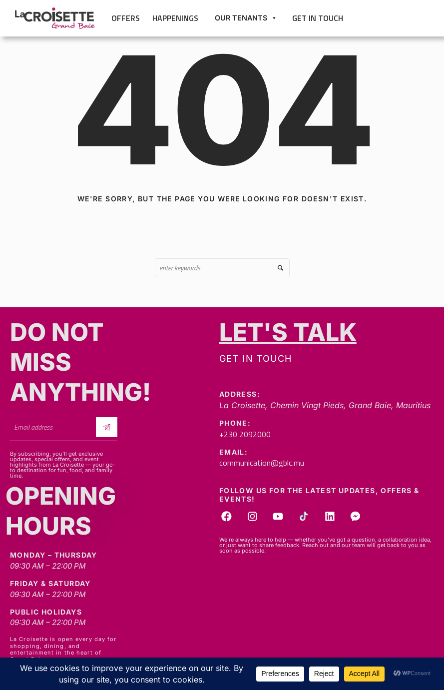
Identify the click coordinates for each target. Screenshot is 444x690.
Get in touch (317, 18)
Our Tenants (246, 17)
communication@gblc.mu (261, 463)
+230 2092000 (245, 434)
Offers (125, 18)
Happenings (175, 18)
